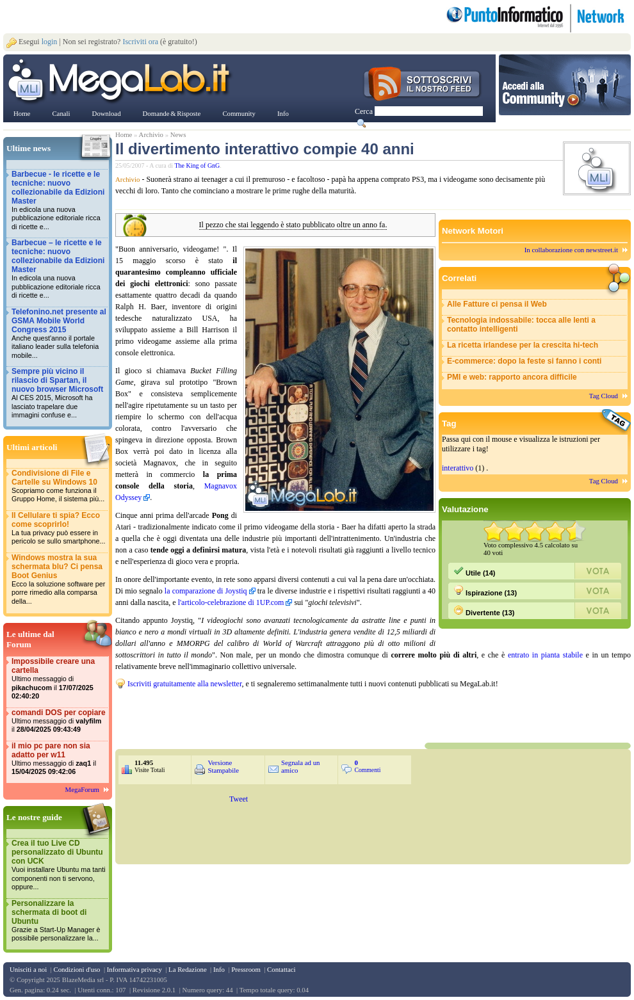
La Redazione (187, 969)
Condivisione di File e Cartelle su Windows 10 (59, 486)
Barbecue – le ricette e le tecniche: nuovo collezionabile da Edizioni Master (59, 269)
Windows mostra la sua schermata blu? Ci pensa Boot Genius (59, 579)
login (50, 41)
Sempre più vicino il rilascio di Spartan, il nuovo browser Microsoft (59, 393)
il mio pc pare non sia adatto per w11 (59, 759)
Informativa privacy (134, 969)
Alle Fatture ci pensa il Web (497, 304)
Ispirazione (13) (485, 591)
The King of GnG (197, 165)
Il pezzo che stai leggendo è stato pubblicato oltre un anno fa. (293, 225)
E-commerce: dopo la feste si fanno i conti (524, 361)
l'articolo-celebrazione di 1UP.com (231, 602)
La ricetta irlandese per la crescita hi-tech (522, 345)
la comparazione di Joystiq (206, 590)
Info (219, 969)
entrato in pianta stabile (545, 654)
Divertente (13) (483, 611)
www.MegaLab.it (121, 82)
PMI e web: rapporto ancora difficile (512, 377)
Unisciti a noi (28, 969)
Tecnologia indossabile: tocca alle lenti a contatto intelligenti (521, 325)
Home (123, 134)
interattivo (457, 468)
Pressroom (246, 969)
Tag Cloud (603, 395)
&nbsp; (269, 714)
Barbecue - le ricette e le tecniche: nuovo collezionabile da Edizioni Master (59, 201)
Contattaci (281, 969)
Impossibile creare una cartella (59, 679)
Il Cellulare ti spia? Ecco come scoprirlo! (59, 528)
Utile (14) (474, 571)
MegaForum (82, 789)
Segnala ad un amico (300, 766)
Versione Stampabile (223, 766)
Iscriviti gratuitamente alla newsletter (184, 683)
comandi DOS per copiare (59, 721)
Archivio (151, 134)
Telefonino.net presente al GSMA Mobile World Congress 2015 (59, 333)
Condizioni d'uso (76, 969)
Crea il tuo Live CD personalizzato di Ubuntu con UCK (59, 865)
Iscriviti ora (140, 41)
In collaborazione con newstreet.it (571, 250)
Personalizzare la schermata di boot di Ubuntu (59, 921)
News (178, 134)
